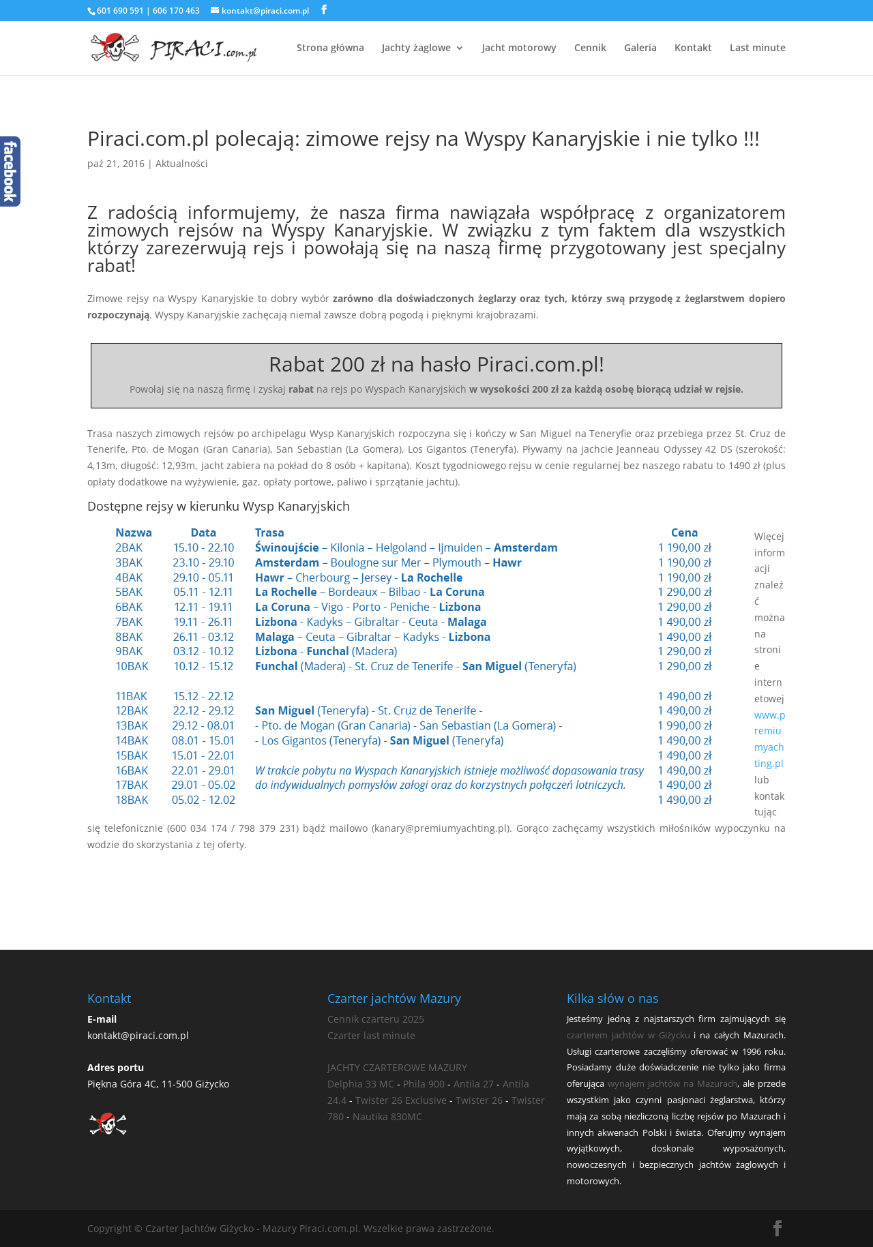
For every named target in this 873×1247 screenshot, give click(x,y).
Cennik (590, 48)
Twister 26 (479, 1100)
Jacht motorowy (519, 48)
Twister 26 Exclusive (401, 1100)
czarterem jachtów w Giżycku (628, 1035)
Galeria (640, 48)
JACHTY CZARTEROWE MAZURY (397, 1067)
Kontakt (693, 48)
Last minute (758, 48)
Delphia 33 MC (360, 1083)
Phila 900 (424, 1083)
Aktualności (182, 163)
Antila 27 (474, 1083)
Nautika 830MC (387, 1116)
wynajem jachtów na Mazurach (672, 1083)
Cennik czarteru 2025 (375, 1018)
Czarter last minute (371, 1035)
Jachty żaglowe (416, 48)
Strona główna (330, 48)
